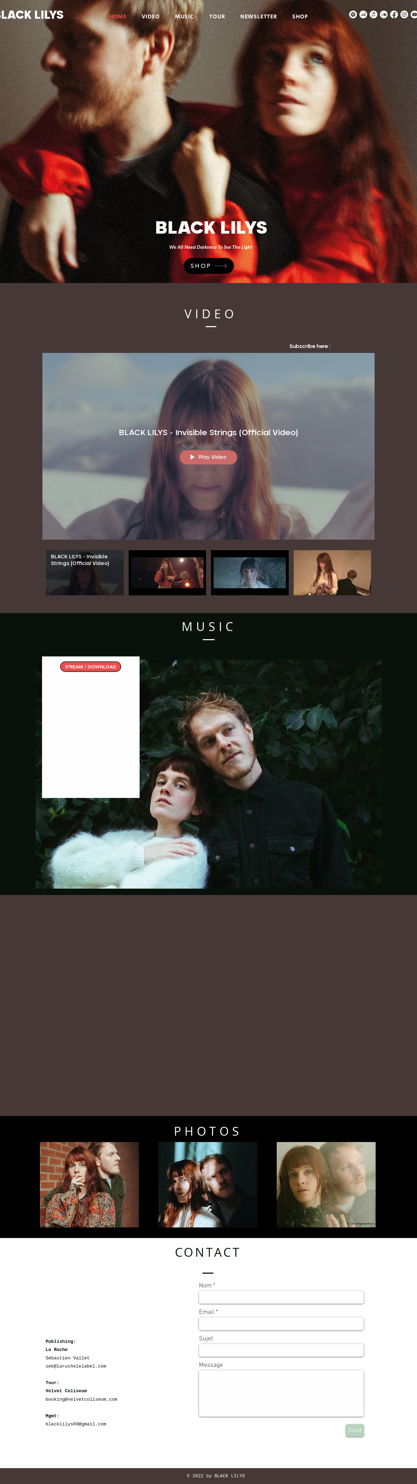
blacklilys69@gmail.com (76, 1424)
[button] (89, 1184)
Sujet (206, 1339)
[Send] (355, 1430)
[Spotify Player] (91, 735)
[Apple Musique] (373, 14)
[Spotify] (353, 14)
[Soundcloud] (384, 14)
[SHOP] (209, 266)
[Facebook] (394, 14)
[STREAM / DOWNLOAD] (90, 666)
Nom (205, 1286)
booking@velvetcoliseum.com (81, 1399)
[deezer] (363, 14)
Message (211, 1365)
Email (206, 1312)
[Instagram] (404, 14)
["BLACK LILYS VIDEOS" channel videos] (208, 577)
